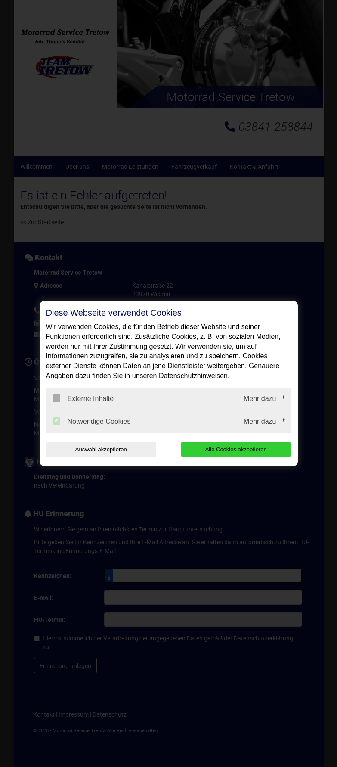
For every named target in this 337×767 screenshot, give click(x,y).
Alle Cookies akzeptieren (236, 449)
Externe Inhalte (83, 398)
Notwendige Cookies (92, 421)
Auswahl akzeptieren (101, 449)
